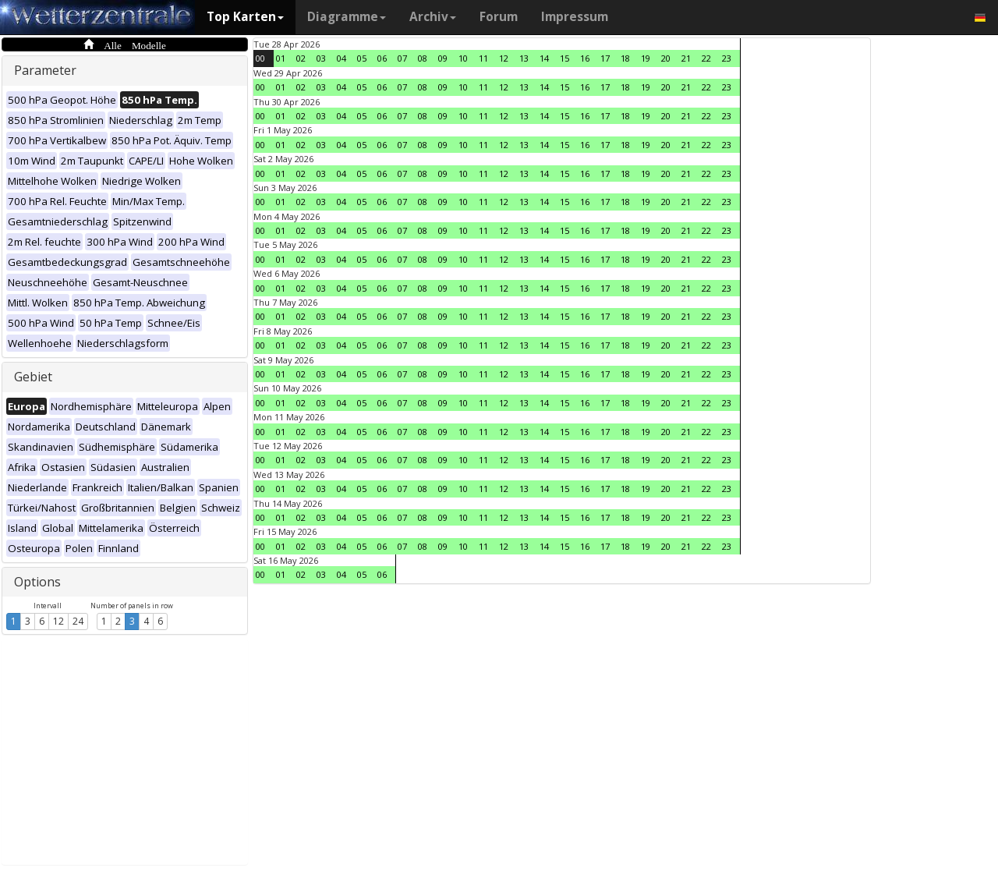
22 (706, 58)
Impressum (574, 17)
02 (301, 58)
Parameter (45, 70)
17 (605, 58)
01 (280, 58)
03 (321, 58)
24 (78, 621)
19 (645, 58)
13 (524, 58)
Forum (499, 17)
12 (58, 621)
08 (422, 58)
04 (341, 58)
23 (726, 58)
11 (483, 58)
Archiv (432, 17)
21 (686, 58)
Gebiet (33, 376)
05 (361, 58)
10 (463, 58)
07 (402, 58)
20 (666, 58)
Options (37, 581)
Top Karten (245, 17)
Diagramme (346, 17)
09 (443, 58)
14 (544, 58)
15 (564, 58)
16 (584, 58)
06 (382, 58)
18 (625, 58)
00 (260, 58)
